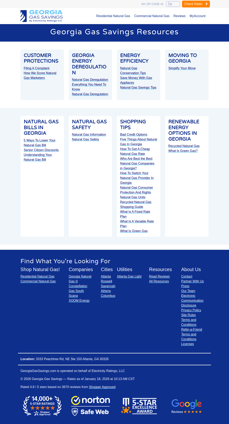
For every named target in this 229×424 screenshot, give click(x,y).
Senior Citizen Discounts (41, 150)
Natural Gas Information (89, 134)
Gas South (76, 291)
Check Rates (196, 4)
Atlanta (106, 276)
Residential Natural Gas (113, 16)
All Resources (159, 281)
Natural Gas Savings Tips (138, 87)
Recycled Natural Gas (135, 202)
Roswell (106, 281)
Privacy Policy (191, 310)
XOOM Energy (79, 300)
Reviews (179, 16)
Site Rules (188, 315)
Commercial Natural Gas (151, 16)
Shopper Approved (102, 387)
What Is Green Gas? (183, 151)
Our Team (188, 291)
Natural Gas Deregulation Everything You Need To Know (90, 84)
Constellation (78, 286)
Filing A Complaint (36, 68)
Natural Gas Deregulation (90, 94)
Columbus (108, 295)
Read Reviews (159, 276)
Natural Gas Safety (85, 139)
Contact (186, 276)
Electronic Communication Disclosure (192, 300)
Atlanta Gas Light (129, 276)
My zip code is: (152, 4)
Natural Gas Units (132, 197)
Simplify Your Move (182, 68)
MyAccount (197, 16)
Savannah (108, 286)
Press (185, 286)
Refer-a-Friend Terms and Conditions (191, 334)
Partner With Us (192, 281)
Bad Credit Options (133, 134)
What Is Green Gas (134, 231)
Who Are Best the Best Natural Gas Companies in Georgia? (137, 163)
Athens (106, 291)
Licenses (187, 344)
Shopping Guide (131, 207)
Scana (73, 295)
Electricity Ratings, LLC (108, 371)
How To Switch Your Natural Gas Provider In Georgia (137, 177)
